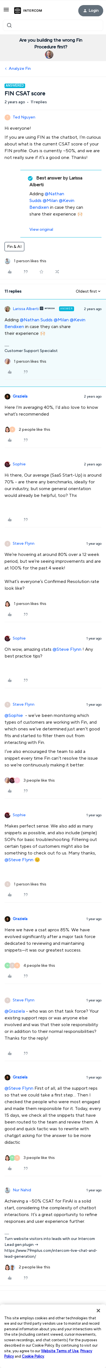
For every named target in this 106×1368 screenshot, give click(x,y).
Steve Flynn (23, 543)
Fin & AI (14, 246)
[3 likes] (30, 780)
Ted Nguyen (24, 117)
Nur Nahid (22, 1190)
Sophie (19, 464)
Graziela (20, 396)
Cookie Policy (33, 1356)
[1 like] (25, 261)
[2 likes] (27, 430)
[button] (6, 11)
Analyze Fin (20, 68)
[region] (53, 1336)
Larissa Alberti (26, 308)
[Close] (98, 1310)
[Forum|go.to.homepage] (28, 10)
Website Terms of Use (60, 1351)
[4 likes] (30, 966)
